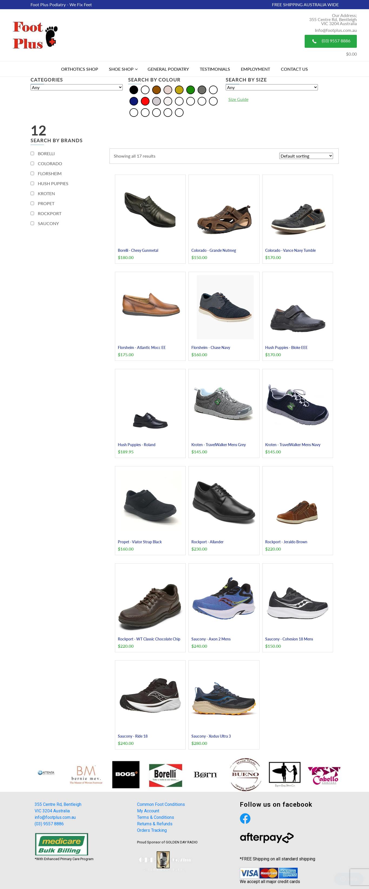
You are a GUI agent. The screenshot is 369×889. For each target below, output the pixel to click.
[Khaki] (213, 100)
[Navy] (133, 100)
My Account (148, 810)
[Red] (145, 100)
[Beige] (179, 100)
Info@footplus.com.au (336, 30)
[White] (168, 100)
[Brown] (156, 89)
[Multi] (213, 89)
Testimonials (215, 69)
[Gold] (179, 89)
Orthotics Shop (79, 69)
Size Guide (238, 99)
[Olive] (133, 111)
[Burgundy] (202, 100)
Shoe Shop (121, 69)
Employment (255, 69)
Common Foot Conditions (161, 804)
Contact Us (294, 69)
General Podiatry (168, 69)
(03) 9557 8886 (330, 41)
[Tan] (168, 111)
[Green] (190, 89)
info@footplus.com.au (55, 817)
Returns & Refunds (154, 823)
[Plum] (156, 111)
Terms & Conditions (155, 817)
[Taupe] (179, 111)
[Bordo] (190, 100)
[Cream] (168, 89)
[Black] (133, 89)
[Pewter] (145, 111)
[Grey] (202, 89)
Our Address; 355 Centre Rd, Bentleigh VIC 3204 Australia (333, 19)
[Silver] (156, 100)
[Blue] (145, 89)
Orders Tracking (152, 830)
